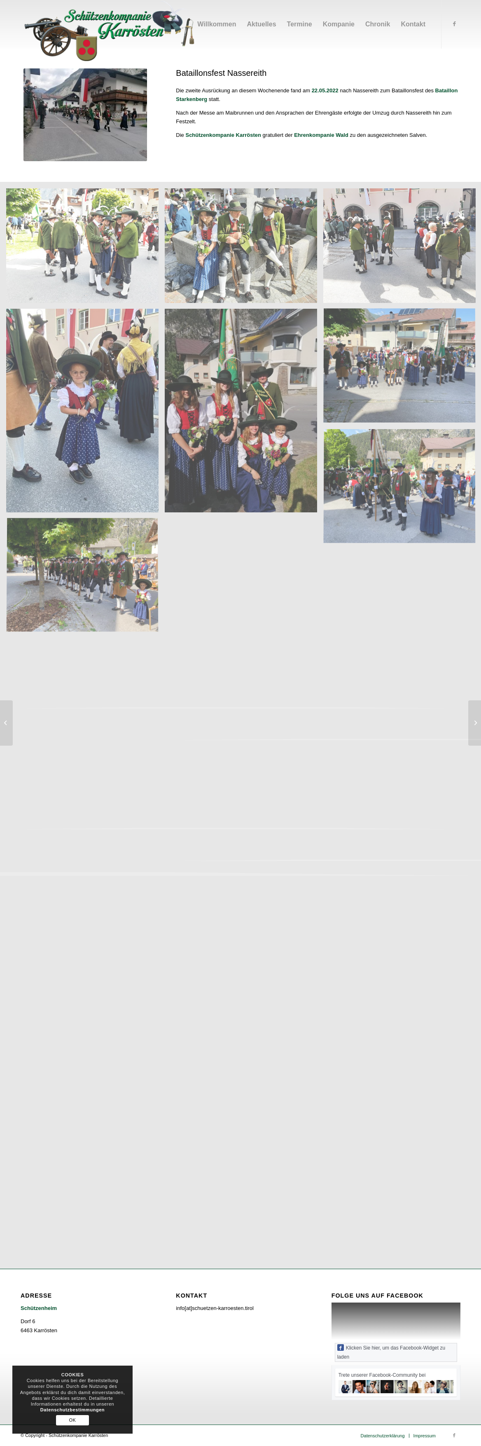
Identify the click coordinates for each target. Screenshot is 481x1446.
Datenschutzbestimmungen (72, 1409)
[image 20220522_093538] (244, 248)
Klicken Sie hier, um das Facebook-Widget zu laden (391, 1352)
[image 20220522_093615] (85, 248)
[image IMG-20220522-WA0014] (244, 414)
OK (72, 1420)
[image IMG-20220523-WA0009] (85, 414)
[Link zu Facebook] (454, 24)
